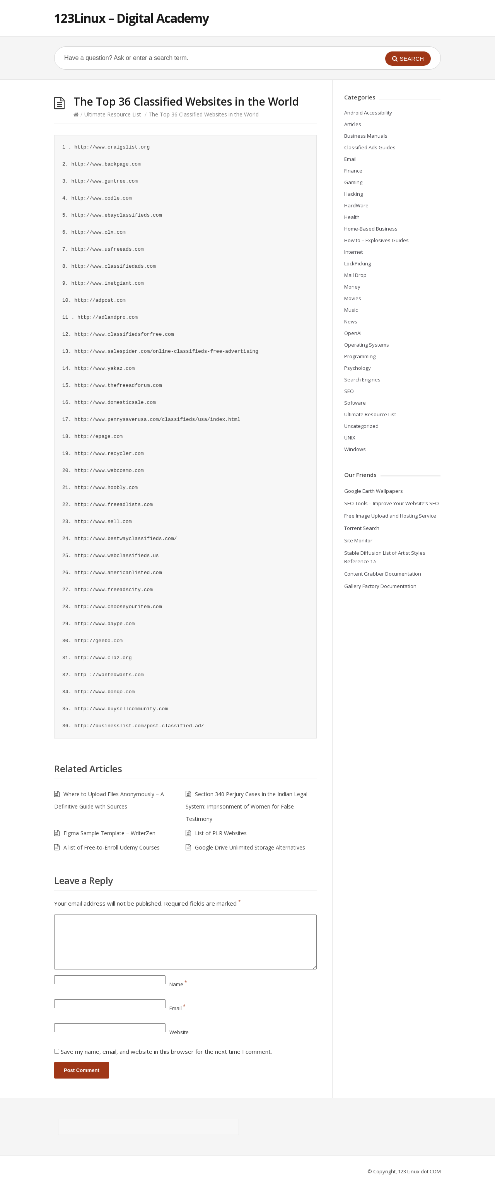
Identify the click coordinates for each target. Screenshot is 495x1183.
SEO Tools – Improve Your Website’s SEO (391, 503)
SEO (349, 391)
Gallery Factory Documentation (380, 586)
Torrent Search (361, 528)
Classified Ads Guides (370, 147)
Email (177, 1008)
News (350, 321)
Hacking (353, 193)
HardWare (356, 205)
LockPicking (357, 263)
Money (352, 286)
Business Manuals (365, 135)
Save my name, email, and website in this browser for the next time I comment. (166, 1051)
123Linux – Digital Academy (131, 18)
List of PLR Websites (221, 833)
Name (178, 984)
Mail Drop (355, 275)
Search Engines (362, 379)
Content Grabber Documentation (382, 573)
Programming (360, 356)
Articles (352, 124)
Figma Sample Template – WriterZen (109, 833)
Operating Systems (366, 344)
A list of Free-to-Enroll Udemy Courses (111, 847)
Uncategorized (361, 425)
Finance (353, 170)
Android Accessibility (368, 112)
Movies (352, 298)
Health (352, 217)
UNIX (349, 437)
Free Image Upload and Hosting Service (390, 515)
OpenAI (353, 333)
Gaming (353, 182)
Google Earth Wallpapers (373, 490)
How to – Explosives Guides (376, 240)
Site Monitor (358, 540)
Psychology (357, 367)
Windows (355, 449)
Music (351, 309)
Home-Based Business (371, 228)
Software (355, 402)
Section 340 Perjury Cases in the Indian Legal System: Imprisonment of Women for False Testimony (246, 806)
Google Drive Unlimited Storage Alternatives (250, 847)
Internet (353, 251)
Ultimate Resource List (112, 114)
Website (179, 1032)
